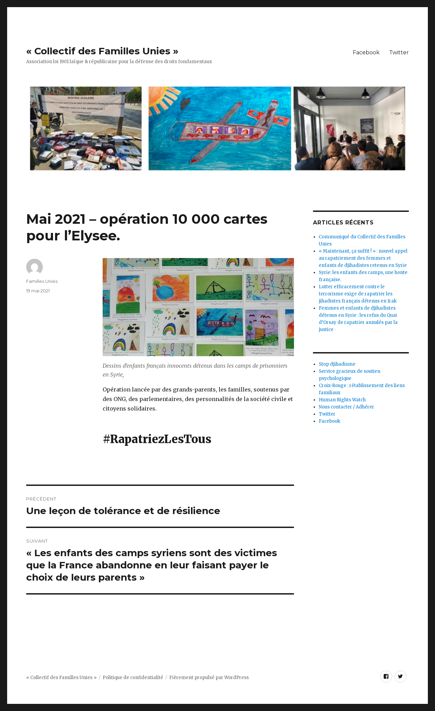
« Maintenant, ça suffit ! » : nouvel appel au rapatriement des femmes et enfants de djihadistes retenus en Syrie (363, 258)
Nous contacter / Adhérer (346, 407)
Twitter (399, 52)
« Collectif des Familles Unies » (102, 51)
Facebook (366, 52)
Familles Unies (41, 281)
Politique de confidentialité (133, 677)
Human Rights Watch (342, 400)
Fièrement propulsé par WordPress (209, 677)
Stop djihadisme (337, 364)
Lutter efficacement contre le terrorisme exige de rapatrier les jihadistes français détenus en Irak (358, 294)
